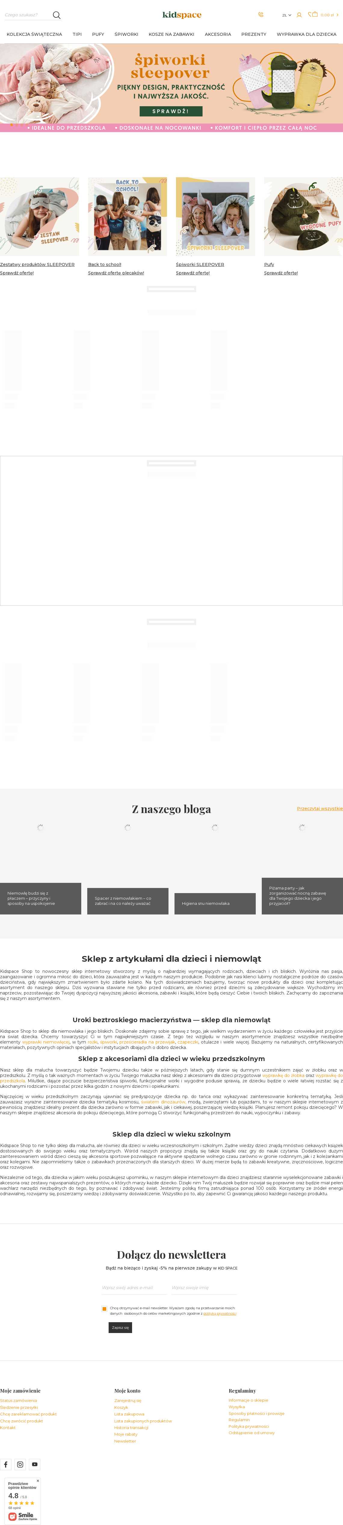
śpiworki (108, 1042)
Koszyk (121, 1407)
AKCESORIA (218, 34)
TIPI (77, 34)
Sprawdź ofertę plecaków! (116, 273)
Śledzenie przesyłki (19, 1407)
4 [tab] (27, 124)
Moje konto (127, 1391)
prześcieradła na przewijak (147, 1042)
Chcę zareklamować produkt (28, 1414)
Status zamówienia (18, 1400)
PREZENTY (253, 34)
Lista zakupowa (129, 1414)
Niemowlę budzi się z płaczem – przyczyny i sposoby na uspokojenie (31, 898)
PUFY (98, 34)
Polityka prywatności (249, 1426)
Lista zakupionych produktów (143, 1421)
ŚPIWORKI (126, 34)
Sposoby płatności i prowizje (257, 1413)
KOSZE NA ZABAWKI (171, 34)
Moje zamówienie (20, 1391)
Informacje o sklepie (248, 1400)
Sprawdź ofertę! (17, 273)
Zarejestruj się (127, 1400)
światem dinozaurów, (163, 1102)
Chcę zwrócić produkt (21, 1421)
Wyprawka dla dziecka (306, 34)
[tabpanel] (171, 88)
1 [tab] (11, 124)
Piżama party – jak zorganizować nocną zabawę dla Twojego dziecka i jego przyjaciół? (297, 896)
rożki (92, 1042)
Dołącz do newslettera (171, 1254)
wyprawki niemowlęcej (46, 1042)
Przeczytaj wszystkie (320, 808)
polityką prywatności (219, 1313)
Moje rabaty (126, 1434)
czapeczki (188, 1042)
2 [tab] (16, 124)
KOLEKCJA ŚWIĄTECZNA (34, 34)
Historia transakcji (131, 1427)
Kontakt (8, 1427)
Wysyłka (237, 1407)
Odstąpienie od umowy (252, 1433)
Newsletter (125, 1441)
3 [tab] (21, 124)
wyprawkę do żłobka (283, 1075)
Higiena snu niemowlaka (206, 903)
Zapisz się (120, 1327)
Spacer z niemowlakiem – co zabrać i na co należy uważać (123, 901)
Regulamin (239, 1420)
